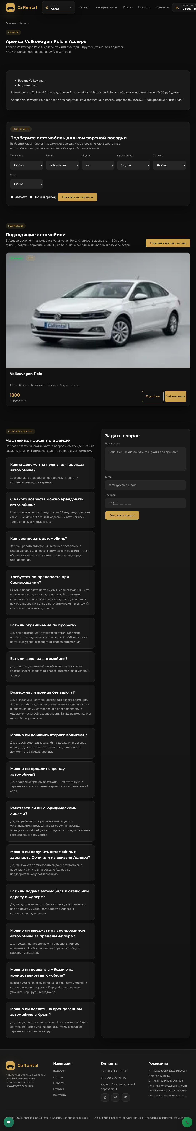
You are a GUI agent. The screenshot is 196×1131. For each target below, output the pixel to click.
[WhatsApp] (105, 1097)
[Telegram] (115, 1097)
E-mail (108, 476)
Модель (86, 155)
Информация (106, 7)
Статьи (128, 7)
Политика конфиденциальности (167, 1085)
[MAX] (126, 1097)
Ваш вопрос (112, 443)
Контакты (162, 7)
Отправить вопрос (122, 515)
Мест (13, 174)
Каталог (84, 7)
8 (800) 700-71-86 (113, 1078)
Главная (11, 23)
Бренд (49, 155)
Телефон (110, 494)
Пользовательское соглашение (167, 1090)
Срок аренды (125, 155)
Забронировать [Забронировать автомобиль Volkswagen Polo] (175, 396)
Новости (144, 7)
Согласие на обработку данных (167, 1095)
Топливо (158, 155)
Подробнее (153, 396)
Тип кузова (17, 155)
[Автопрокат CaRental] (22, 7)
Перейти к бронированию (168, 243)
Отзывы (58, 1089)
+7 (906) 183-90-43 (114, 1071)
